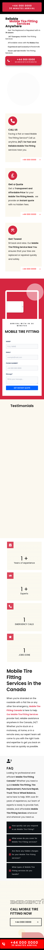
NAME (8, 341)
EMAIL (8, 352)
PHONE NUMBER (12, 363)
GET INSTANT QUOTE (22, 388)
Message (9, 374)
